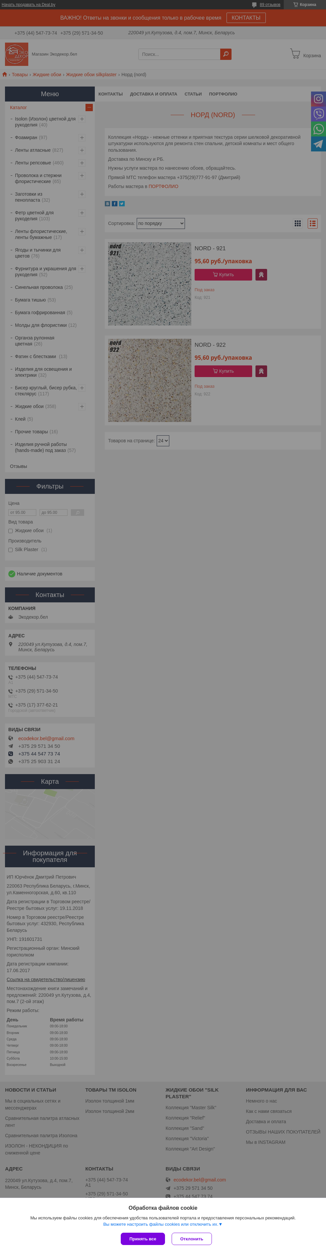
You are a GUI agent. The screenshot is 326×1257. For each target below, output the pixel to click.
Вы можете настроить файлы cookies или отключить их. (160, 1224)
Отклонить (191, 1238)
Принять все (142, 1238)
